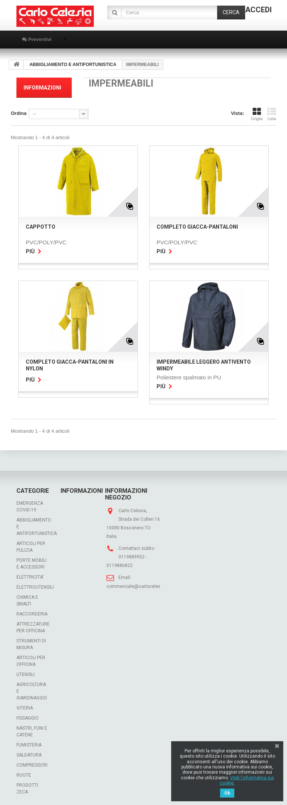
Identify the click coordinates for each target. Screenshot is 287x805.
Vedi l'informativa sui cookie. (247, 780)
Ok (227, 793)
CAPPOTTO (40, 224)
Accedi (258, 9)
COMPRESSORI (31, 762)
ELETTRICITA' (30, 574)
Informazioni (42, 88)
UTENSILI (25, 671)
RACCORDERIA (31, 611)
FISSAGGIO (27, 715)
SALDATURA (28, 752)
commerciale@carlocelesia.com (141, 583)
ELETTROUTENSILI (35, 584)
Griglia (257, 111)
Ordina (19, 110)
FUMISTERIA (28, 742)
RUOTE (23, 772)
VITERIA (24, 705)
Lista (271, 111)
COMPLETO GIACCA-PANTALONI (197, 224)
